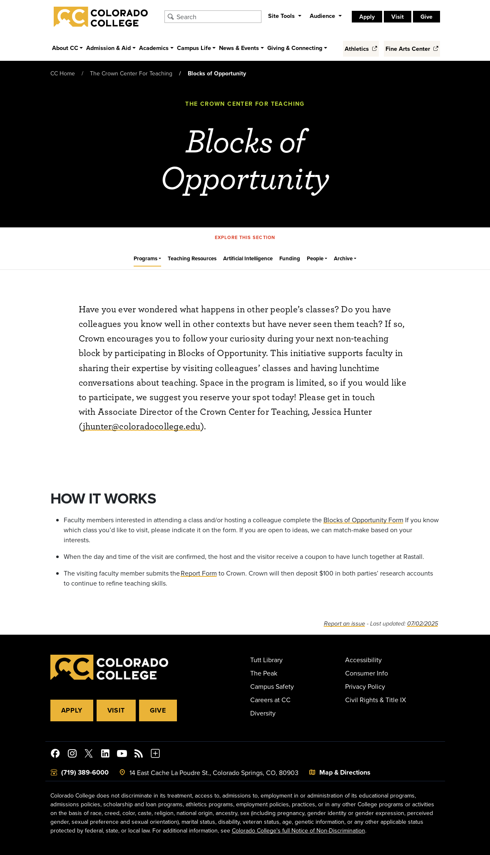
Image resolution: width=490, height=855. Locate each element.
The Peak (263, 673)
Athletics (361, 48)
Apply (367, 16)
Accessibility (363, 659)
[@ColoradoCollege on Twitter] (89, 754)
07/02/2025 (422, 623)
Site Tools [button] (282, 15)
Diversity (263, 713)
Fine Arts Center (412, 48)
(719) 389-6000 (85, 772)
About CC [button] (65, 47)
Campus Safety (272, 686)
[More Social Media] (155, 754)
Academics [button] (154, 47)
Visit (397, 16)
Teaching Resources (192, 258)
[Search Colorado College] (218, 16)
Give (426, 16)
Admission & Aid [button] (108, 47)
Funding (289, 258)
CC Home (62, 73)
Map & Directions (345, 772)
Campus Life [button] (194, 47)
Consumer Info (366, 673)
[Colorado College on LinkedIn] (105, 754)
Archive (343, 258)
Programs (145, 258)
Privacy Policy (365, 686)
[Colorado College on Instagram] (72, 754)
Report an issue (344, 623)
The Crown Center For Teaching (131, 73)
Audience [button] (323, 15)
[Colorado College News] (139, 754)
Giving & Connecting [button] (294, 47)
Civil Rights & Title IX (375, 699)
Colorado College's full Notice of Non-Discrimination (298, 830)
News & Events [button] (239, 47)
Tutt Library (266, 659)
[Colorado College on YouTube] (122, 754)
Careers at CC (270, 699)
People (315, 258)
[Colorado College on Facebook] (55, 754)
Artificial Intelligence (248, 258)
